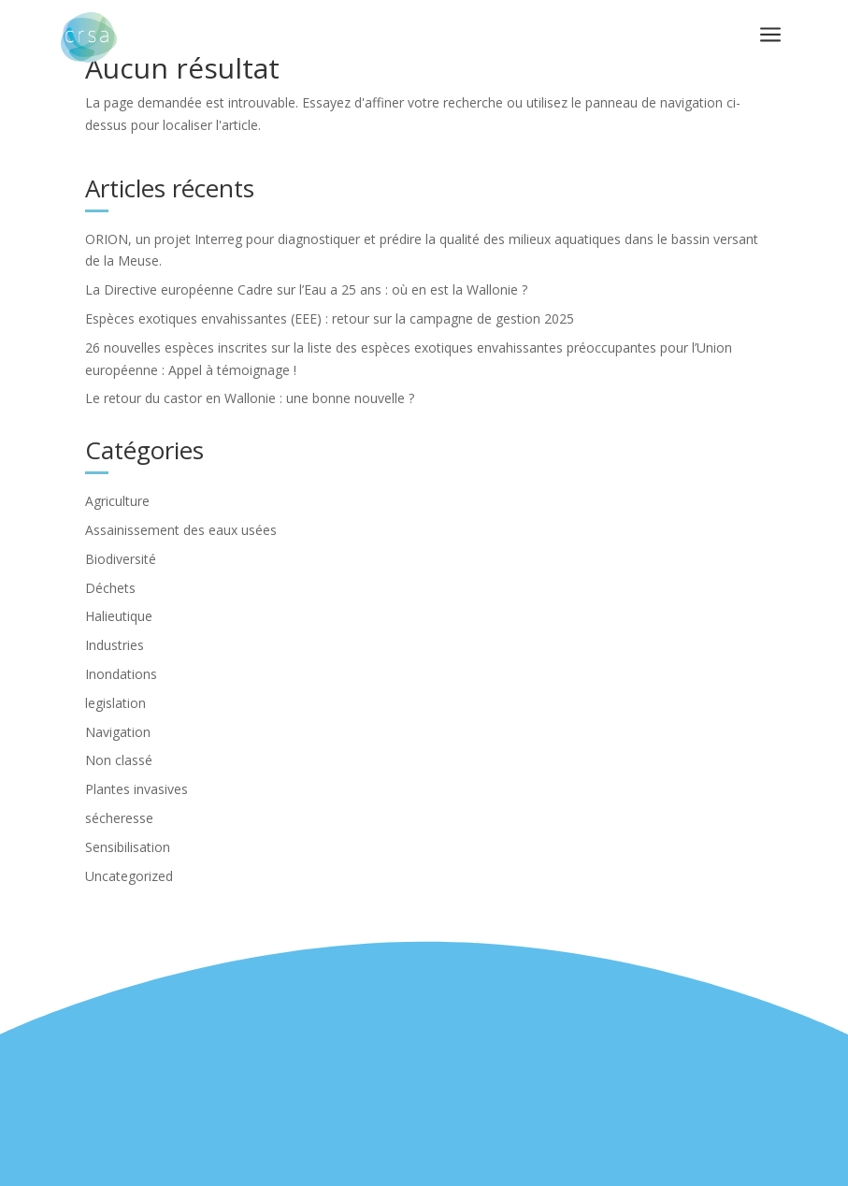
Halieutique (118, 616)
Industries (114, 645)
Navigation (118, 732)
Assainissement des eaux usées (181, 530)
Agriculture (117, 501)
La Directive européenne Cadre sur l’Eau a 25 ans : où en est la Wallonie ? (306, 289)
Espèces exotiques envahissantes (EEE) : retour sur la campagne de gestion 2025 (329, 318)
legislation (115, 703)
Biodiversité (120, 559)
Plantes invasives (136, 789)
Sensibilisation (127, 847)
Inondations (121, 674)
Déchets (110, 588)
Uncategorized (129, 876)
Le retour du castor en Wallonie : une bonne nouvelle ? (249, 398)
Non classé (118, 760)
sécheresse (119, 818)
